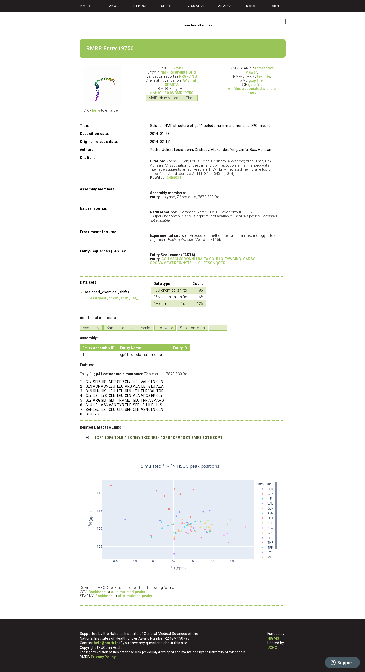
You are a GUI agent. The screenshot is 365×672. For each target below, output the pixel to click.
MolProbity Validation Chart (172, 98)
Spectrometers (192, 328)
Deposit (140, 6)
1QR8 (165, 437)
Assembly (91, 328)
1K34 (155, 437)
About (115, 6)
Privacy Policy (103, 657)
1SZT (186, 437)
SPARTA (172, 85)
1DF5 (108, 437)
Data (250, 6)
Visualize (197, 6)
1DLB (118, 437)
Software (165, 328)
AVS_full (190, 80)
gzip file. (256, 80)
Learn (273, 6)
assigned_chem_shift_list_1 (115, 298)
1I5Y (136, 437)
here (96, 110)
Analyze (226, 6)
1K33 (145, 437)
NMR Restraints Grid (178, 72)
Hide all (218, 328)
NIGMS (273, 638)
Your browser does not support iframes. (180, 517)
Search (168, 6)
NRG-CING (188, 76)
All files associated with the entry (252, 91)
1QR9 (175, 437)
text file (263, 76)
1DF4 (98, 437)
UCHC (272, 648)
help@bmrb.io (106, 643)
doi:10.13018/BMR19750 (171, 93)
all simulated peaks (128, 592)
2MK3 (196, 437)
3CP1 (217, 437)
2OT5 (207, 437)
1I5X (128, 437)
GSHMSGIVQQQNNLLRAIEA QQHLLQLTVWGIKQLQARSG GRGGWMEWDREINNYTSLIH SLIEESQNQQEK (203, 261)
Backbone (97, 592)
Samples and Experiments (128, 328)
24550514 (175, 178)
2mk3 (178, 68)
